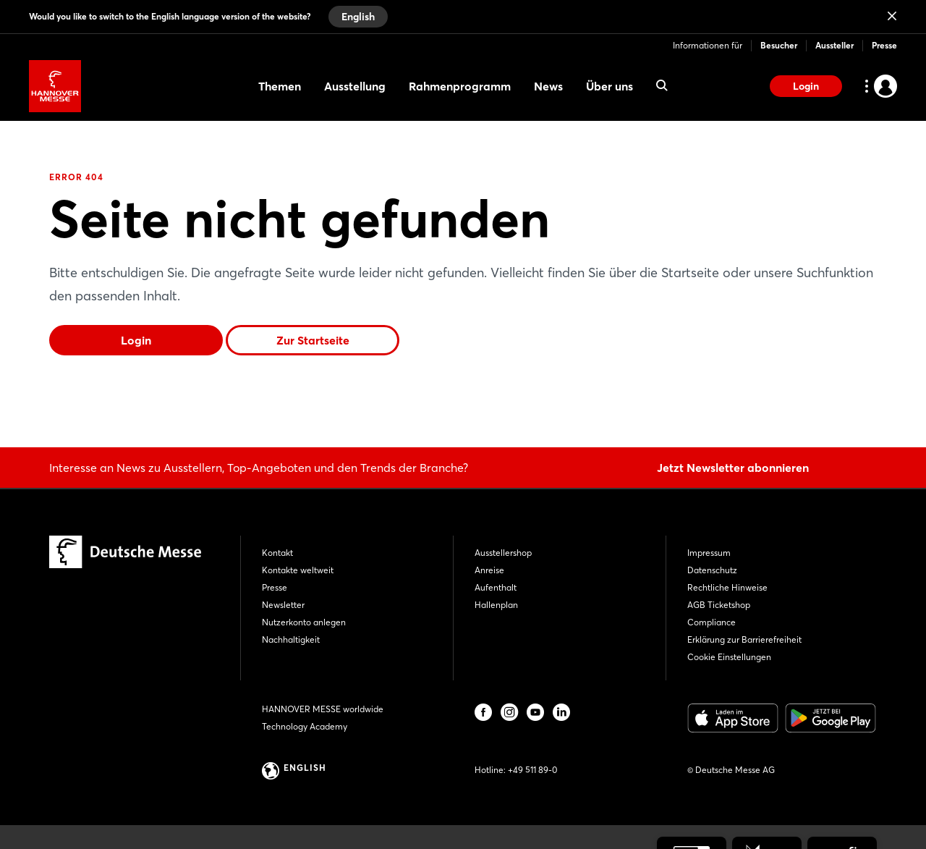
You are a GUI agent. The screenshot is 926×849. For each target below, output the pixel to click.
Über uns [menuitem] (609, 86)
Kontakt (277, 552)
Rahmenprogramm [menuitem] (460, 86)
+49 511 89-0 (532, 769)
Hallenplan (496, 604)
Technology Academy (304, 726)
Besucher (778, 45)
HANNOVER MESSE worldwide (322, 709)
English (358, 16)
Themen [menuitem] (279, 86)
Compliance (711, 622)
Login (806, 86)
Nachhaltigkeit (291, 639)
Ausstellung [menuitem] (355, 86)
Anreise (489, 570)
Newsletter (283, 604)
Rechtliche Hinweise (727, 587)
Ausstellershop (503, 552)
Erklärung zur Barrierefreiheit (744, 639)
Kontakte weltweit (298, 570)
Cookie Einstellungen (729, 656)
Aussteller (834, 45)
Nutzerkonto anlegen (304, 622)
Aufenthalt (496, 587)
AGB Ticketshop (718, 604)
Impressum (709, 552)
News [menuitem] (548, 86)
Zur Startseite (312, 340)
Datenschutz (712, 570)
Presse (884, 45)
